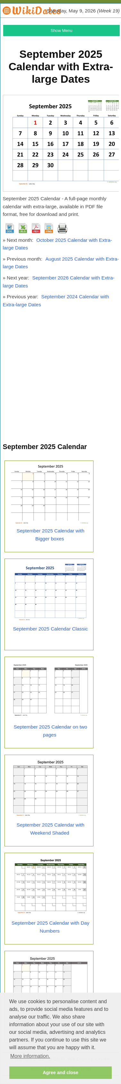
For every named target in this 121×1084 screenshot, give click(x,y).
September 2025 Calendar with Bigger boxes (51, 534)
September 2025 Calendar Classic (50, 628)
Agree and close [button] (60, 1072)
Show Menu (61, 30)
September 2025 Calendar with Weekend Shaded (51, 829)
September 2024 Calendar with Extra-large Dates (56, 300)
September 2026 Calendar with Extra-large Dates (59, 281)
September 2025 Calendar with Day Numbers (50, 927)
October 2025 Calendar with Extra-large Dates (57, 244)
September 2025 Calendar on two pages (50, 730)
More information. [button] (30, 1056)
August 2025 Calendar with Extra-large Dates (61, 263)
